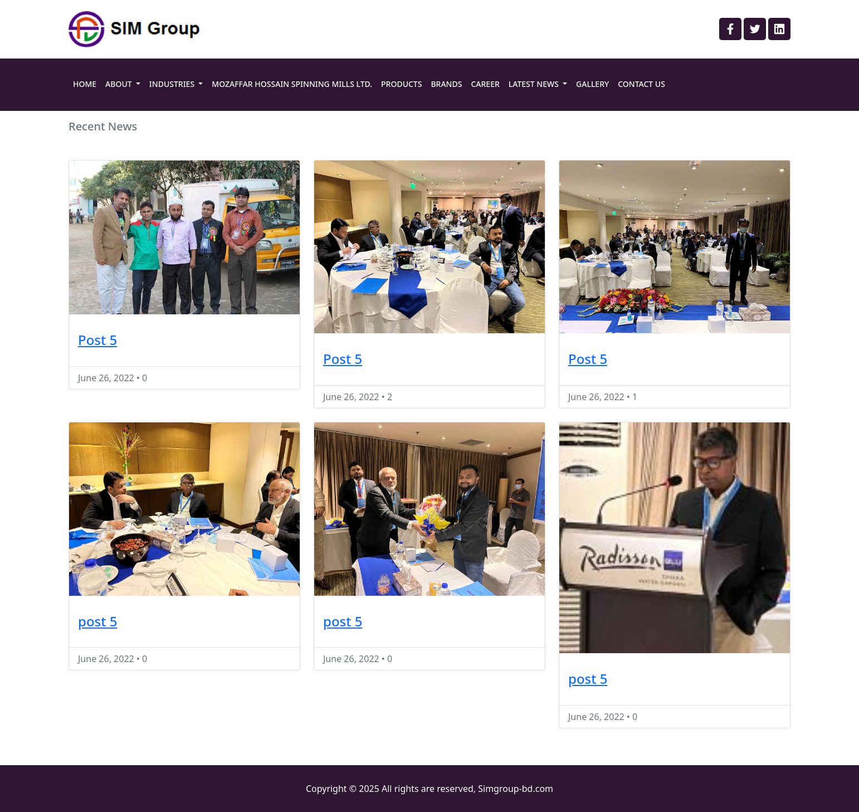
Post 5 (97, 339)
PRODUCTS (401, 84)
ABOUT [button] (119, 84)
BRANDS (446, 84)
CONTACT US (641, 84)
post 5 (97, 621)
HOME (84, 84)
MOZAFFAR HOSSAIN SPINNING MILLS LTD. (292, 84)
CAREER (485, 84)
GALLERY (592, 84)
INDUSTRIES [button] (173, 84)
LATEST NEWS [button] (535, 84)
